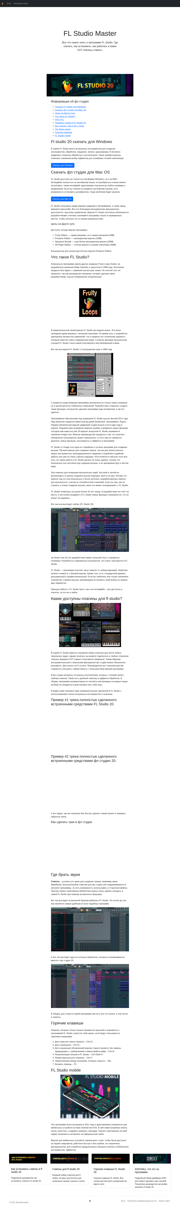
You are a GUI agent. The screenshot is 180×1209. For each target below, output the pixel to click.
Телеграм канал (20, 3)
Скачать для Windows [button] (63, 165)
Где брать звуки (62, 129)
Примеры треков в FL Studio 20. (70, 123)
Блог (9, 3)
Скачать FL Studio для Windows (70, 107)
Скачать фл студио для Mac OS (70, 110)
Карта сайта (164, 1201)
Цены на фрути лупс (65, 113)
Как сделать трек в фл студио (69, 126)
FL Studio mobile (63, 135)
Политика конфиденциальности (142, 1201)
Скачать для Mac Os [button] (62, 199)
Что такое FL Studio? (65, 116)
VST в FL (59, 119)
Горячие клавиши (63, 132)
